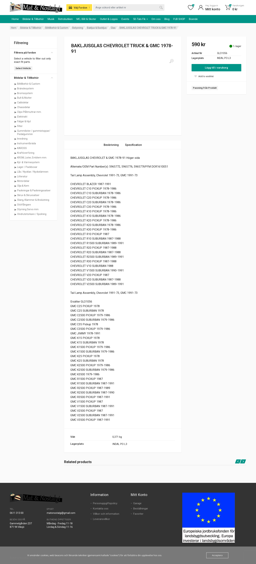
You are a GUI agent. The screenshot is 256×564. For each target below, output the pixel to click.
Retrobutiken (65, 19)
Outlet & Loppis (109, 19)
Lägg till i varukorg (216, 67)
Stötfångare (24, 204)
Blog (166, 19)
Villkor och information (106, 513)
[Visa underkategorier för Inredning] (15, 138)
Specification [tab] (133, 145)
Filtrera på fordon (33, 52)
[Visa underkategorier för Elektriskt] (15, 116)
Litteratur (22, 176)
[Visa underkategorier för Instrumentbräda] (15, 143)
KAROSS (22, 148)
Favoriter (138, 513)
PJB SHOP (179, 19)
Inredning (22, 138)
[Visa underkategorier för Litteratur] (15, 176)
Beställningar (140, 508)
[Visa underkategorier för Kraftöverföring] (15, 153)
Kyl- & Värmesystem (28, 162)
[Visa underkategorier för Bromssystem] (15, 93)
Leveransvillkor (101, 519)
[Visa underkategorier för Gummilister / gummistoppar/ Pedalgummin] (15, 131)
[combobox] (128, 7)
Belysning (77, 27)
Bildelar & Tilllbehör (30, 27)
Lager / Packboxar (27, 167)
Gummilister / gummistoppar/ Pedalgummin (33, 132)
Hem (13, 27)
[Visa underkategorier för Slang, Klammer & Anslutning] (15, 200)
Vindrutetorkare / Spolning (31, 214)
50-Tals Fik (140, 19)
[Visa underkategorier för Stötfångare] (15, 204)
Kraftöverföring (25, 152)
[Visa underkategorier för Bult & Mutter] (15, 98)
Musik (51, 19)
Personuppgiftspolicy (105, 503)
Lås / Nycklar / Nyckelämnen (32, 171)
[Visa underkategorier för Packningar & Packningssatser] (15, 190)
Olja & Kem (23, 185)
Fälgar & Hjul (24, 121)
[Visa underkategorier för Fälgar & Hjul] (15, 121)
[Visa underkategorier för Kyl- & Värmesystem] (15, 162)
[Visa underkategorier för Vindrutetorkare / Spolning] (15, 214)
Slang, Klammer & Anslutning (33, 199)
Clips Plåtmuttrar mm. (29, 112)
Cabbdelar (23, 102)
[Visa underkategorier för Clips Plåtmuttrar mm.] (15, 112)
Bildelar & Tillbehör (33, 19)
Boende (193, 19)
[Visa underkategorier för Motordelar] (15, 181)
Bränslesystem (25, 88)
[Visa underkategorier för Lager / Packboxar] (15, 167)
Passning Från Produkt (205, 88)
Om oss (156, 19)
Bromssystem (25, 93)
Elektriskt (22, 116)
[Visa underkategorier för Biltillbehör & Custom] (15, 84)
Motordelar (23, 181)
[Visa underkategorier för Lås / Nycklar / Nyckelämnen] (15, 172)
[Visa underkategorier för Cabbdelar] (15, 102)
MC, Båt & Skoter (86, 19)
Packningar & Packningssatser (34, 190)
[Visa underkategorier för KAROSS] (15, 148)
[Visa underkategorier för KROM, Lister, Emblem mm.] (15, 157)
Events (125, 19)
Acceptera (217, 555)
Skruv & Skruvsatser (28, 195)
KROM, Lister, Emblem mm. (32, 157)
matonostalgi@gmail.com (61, 513)
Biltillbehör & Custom (56, 27)
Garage (137, 503)
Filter (20, 126)
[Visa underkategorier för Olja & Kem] (15, 186)
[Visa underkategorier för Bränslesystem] (15, 88)
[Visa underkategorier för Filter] (15, 126)
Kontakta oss (100, 508)
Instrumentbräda (26, 143)
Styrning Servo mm (28, 209)
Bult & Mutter (24, 97)
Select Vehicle (23, 68)
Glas (113, 27)
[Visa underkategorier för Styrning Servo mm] (15, 209)
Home (15, 19)
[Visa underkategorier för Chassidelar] (15, 107)
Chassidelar (23, 107)
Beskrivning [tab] (111, 145)
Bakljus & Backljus (97, 27)
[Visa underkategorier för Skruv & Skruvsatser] (15, 195)
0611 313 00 (16, 513)
